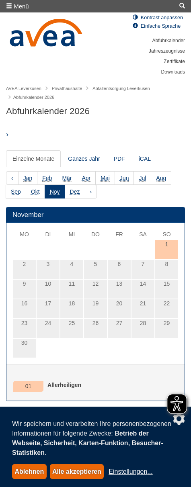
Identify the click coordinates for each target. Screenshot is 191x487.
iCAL (145, 159)
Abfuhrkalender (168, 40)
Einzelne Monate (33, 159)
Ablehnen (29, 471)
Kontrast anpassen (158, 17)
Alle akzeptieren (76, 471)
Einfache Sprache (157, 26)
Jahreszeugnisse (167, 51)
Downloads (173, 72)
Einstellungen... (130, 471)
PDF (119, 159)
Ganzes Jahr (84, 159)
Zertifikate (174, 61)
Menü (17, 6)
